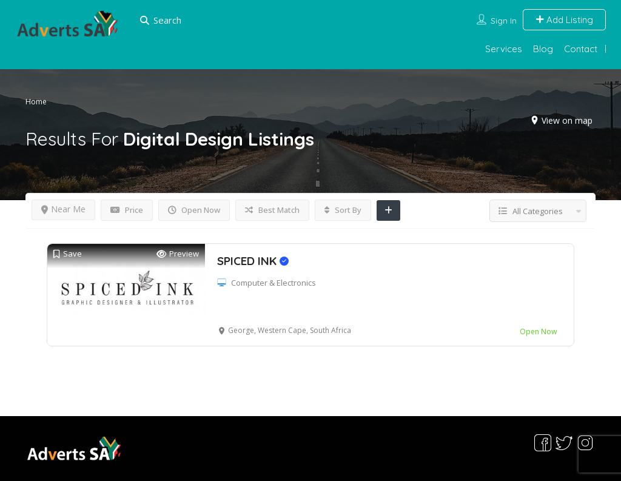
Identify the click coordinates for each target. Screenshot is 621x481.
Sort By (342, 209)
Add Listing (564, 19)
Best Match (272, 209)
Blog (543, 49)
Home (36, 101)
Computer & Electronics (273, 282)
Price (126, 209)
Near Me (63, 209)
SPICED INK (253, 261)
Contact (580, 49)
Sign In (504, 20)
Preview (177, 253)
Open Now (194, 209)
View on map (567, 120)
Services (503, 49)
